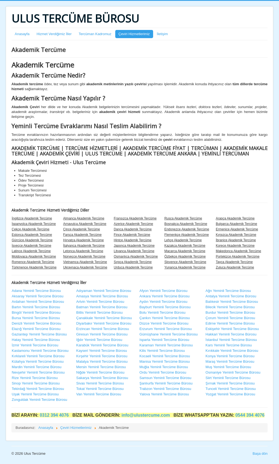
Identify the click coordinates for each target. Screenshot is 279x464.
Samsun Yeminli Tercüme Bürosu (166, 378)
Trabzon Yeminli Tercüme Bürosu (165, 389)
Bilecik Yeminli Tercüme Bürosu (229, 307)
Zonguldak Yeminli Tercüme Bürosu (39, 400)
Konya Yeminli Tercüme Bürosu (229, 356)
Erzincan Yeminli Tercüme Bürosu (102, 329)
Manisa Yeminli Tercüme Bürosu (165, 361)
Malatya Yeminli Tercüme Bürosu (102, 361)
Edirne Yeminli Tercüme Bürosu (229, 323)
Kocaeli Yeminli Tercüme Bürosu (165, 356)
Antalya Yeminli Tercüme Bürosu (230, 296)
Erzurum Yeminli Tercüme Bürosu (166, 329)
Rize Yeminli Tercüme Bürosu (35, 378)
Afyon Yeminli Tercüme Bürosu (163, 291)
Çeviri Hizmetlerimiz (134, 34)
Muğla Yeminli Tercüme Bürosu (164, 367)
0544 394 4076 (250, 415)
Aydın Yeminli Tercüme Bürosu (163, 302)
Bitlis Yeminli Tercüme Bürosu (99, 312)
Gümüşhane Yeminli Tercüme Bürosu (169, 334)
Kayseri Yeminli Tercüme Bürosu (101, 351)
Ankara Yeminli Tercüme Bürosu (165, 296)
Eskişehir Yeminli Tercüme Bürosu (232, 329)
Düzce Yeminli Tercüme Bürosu (164, 323)
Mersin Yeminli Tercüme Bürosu (101, 367)
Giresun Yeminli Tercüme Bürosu (102, 334)
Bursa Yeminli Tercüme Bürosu (36, 318)
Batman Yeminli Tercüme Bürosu (102, 307)
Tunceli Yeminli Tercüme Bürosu (230, 389)
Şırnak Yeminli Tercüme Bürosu (229, 383)
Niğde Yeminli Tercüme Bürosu (100, 372)
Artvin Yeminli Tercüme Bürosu (100, 302)
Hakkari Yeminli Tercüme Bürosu (230, 334)
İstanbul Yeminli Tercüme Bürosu (231, 340)
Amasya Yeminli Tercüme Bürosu (102, 296)
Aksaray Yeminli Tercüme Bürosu (37, 296)
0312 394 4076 (55, 415)
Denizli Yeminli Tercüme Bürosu (36, 323)
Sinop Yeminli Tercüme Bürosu (36, 383)
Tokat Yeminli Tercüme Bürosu (100, 389)
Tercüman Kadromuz (95, 34)
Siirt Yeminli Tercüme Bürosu (227, 378)
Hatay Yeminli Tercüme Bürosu (36, 340)
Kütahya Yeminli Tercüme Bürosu (38, 361)
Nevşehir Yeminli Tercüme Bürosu (38, 372)
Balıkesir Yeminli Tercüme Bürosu (231, 302)
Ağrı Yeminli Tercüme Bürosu (228, 291)
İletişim (162, 34)
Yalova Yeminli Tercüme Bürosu (164, 394)
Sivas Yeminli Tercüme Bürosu (100, 383)
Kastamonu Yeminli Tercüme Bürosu (40, 351)
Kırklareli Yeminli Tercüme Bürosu (38, 356)
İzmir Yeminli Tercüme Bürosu (35, 345)
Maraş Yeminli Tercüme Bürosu (229, 361)
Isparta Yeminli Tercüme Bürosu (164, 340)
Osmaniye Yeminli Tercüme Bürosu (232, 372)
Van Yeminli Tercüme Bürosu (98, 394)
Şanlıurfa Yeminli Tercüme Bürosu (166, 383)
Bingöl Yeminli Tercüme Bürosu (36, 312)
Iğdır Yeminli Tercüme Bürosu (99, 340)
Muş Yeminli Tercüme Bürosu (228, 367)
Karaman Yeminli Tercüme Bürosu (166, 345)
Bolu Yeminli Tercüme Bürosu (163, 312)
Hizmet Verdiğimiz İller (54, 34)
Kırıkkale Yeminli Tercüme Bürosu (231, 351)
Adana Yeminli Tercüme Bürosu (36, 291)
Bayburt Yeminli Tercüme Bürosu (165, 307)
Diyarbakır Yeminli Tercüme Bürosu (103, 323)
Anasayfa (22, 34)
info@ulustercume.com (146, 415)
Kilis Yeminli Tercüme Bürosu (162, 351)
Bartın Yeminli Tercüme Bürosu (36, 307)
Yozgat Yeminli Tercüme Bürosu (230, 394)
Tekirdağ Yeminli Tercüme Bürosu (38, 389)
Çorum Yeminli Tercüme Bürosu (230, 318)
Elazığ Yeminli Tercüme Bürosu (36, 329)
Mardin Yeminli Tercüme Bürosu (37, 367)
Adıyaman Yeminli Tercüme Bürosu (103, 291)
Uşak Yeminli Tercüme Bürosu (35, 394)
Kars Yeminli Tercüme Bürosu (228, 345)
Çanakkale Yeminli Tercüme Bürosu (104, 318)
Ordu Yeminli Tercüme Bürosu (163, 372)
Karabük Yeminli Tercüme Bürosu (102, 345)
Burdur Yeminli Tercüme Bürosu (230, 312)
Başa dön (260, 453)
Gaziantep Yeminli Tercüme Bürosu (39, 334)
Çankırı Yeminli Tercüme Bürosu (165, 318)
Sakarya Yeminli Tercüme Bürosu (102, 378)
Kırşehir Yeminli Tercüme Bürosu (102, 356)
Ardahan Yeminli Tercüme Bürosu (38, 302)
